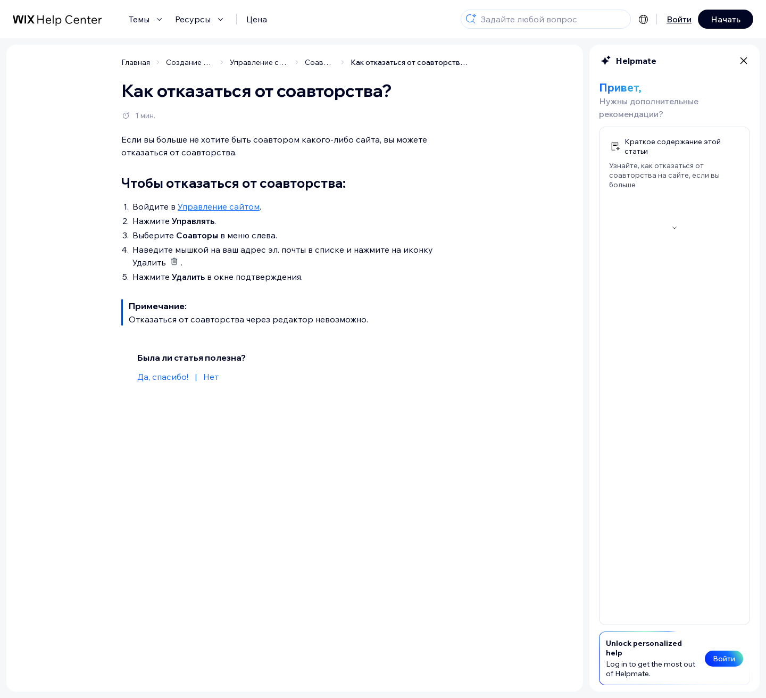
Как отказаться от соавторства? (409, 62)
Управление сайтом (219, 206)
